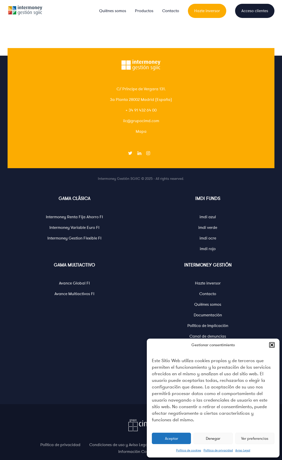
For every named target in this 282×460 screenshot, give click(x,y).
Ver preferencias (254, 438)
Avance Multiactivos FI (74, 294)
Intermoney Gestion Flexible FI (74, 238)
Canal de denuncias (207, 336)
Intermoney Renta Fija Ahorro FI (74, 217)
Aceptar (171, 438)
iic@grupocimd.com (141, 121)
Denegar (213, 438)
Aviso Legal (242, 450)
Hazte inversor (207, 11)
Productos (144, 11)
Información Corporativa (141, 451)
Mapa (141, 131)
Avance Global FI (74, 283)
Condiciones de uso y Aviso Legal (119, 445)
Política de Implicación (207, 325)
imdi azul (208, 217)
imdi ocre (208, 238)
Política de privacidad (218, 450)
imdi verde (207, 227)
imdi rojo (208, 249)
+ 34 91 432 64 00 (141, 110)
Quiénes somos (112, 11)
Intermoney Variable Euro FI (74, 227)
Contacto (170, 11)
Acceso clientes (254, 11)
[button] (271, 344)
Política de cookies (188, 450)
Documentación (208, 315)
